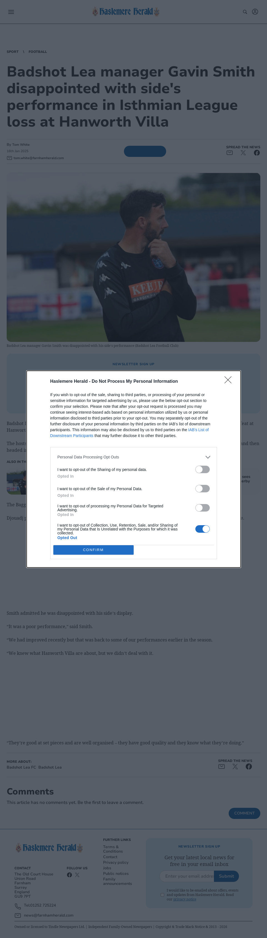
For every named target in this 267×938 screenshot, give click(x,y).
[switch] (202, 469)
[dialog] (134, 469)
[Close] (229, 381)
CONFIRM (93, 549)
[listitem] (134, 457)
